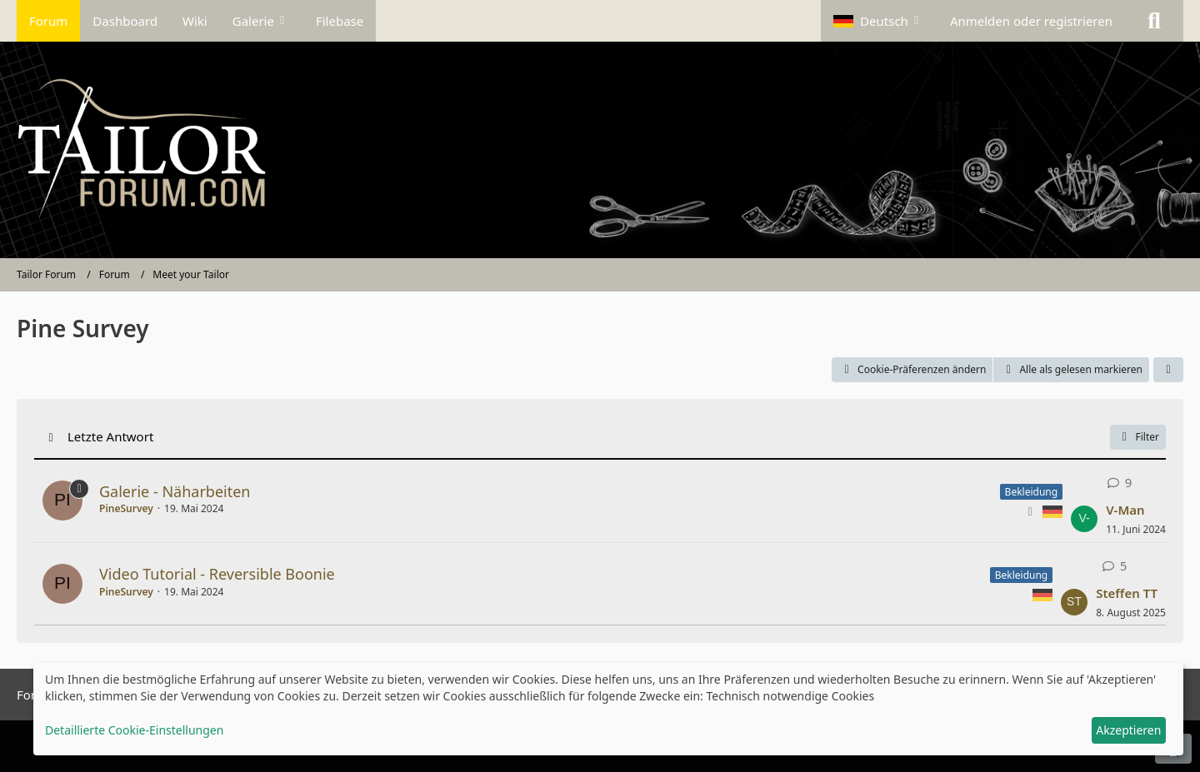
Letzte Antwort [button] (110, 436)
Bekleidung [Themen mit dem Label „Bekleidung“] (1031, 492)
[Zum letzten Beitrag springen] (1084, 519)
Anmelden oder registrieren (1031, 20)
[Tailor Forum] (600, 150)
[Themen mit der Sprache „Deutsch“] (1052, 510)
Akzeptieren (1128, 730)
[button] (879, 21)
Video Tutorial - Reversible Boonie (217, 574)
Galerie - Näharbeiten (174, 491)
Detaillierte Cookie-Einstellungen (134, 730)
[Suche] (1154, 21)
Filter (1138, 437)
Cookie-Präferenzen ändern (912, 369)
